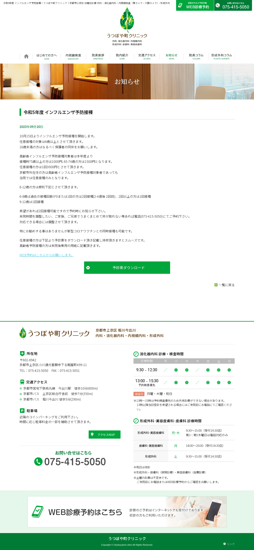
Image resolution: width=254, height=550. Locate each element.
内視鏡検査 (73, 57)
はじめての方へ (46, 57)
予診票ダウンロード (129, 267)
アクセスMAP (106, 434)
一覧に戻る (227, 284)
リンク (231, 544)
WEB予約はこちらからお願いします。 (47, 254)
